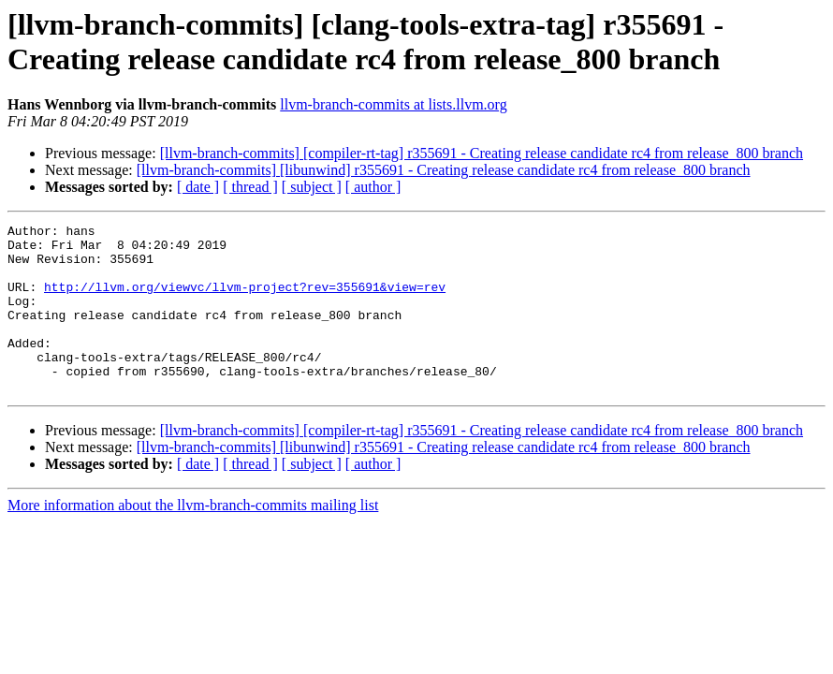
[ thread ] (250, 187)
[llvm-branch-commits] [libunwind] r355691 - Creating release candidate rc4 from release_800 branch (444, 170)
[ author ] (373, 187)
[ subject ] (312, 187)
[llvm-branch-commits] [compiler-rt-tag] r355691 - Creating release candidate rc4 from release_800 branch (481, 153)
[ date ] (198, 187)
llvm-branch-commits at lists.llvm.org (393, 104)
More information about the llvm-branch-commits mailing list (192, 539)
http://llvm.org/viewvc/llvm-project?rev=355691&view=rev (245, 300)
